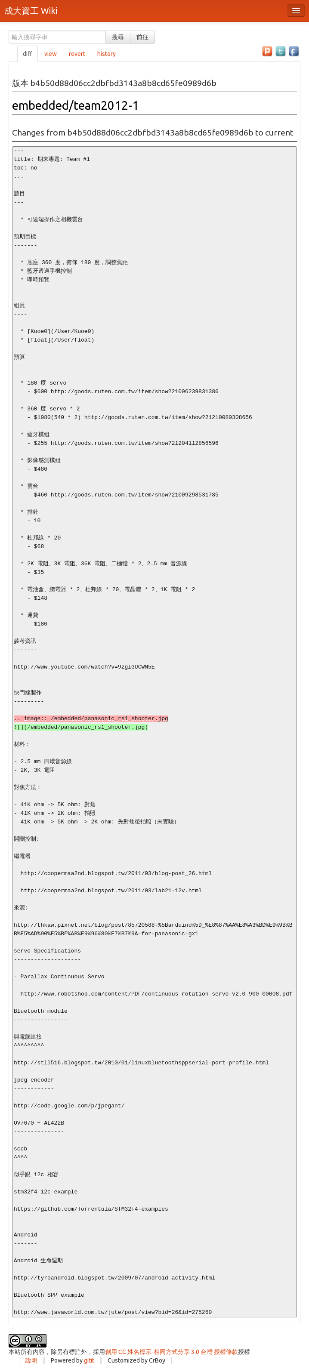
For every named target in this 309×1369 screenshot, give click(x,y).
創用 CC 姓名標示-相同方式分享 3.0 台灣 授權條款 (171, 1351)
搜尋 (118, 37)
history (106, 53)
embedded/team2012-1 (75, 105)
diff (27, 53)
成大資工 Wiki (30, 10)
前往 (142, 37)
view (50, 53)
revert (77, 53)
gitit (89, 1360)
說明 (31, 1360)
